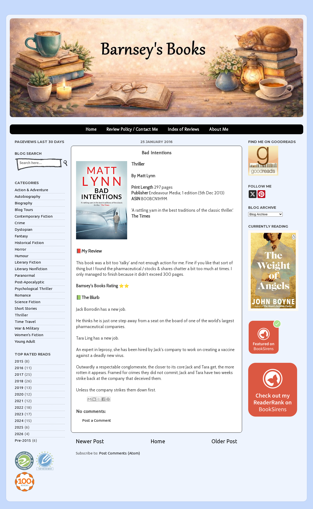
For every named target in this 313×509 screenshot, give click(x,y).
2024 (19, 421)
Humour (21, 256)
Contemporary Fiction (34, 216)
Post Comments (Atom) (119, 453)
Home (91, 129)
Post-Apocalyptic (29, 282)
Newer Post (90, 441)
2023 (19, 414)
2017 (19, 374)
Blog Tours (24, 210)
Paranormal (25, 275)
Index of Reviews (183, 129)
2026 (19, 434)
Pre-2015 (23, 440)
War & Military (27, 328)
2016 (19, 368)
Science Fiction (27, 302)
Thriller (21, 315)
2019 (19, 388)
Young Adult (25, 341)
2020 (19, 394)
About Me (218, 129)
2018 (19, 381)
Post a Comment (96, 420)
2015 (19, 361)
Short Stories (26, 308)
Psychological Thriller (33, 289)
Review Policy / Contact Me (132, 129)
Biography (23, 203)
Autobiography (27, 196)
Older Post (224, 441)
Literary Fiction (28, 262)
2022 (19, 407)
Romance (23, 295)
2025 (19, 427)
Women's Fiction (29, 335)
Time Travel (25, 322)
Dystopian (23, 229)
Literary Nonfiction (31, 269)
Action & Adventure (31, 190)
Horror (20, 249)
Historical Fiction (29, 243)
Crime (20, 223)
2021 (19, 401)
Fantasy (21, 236)
